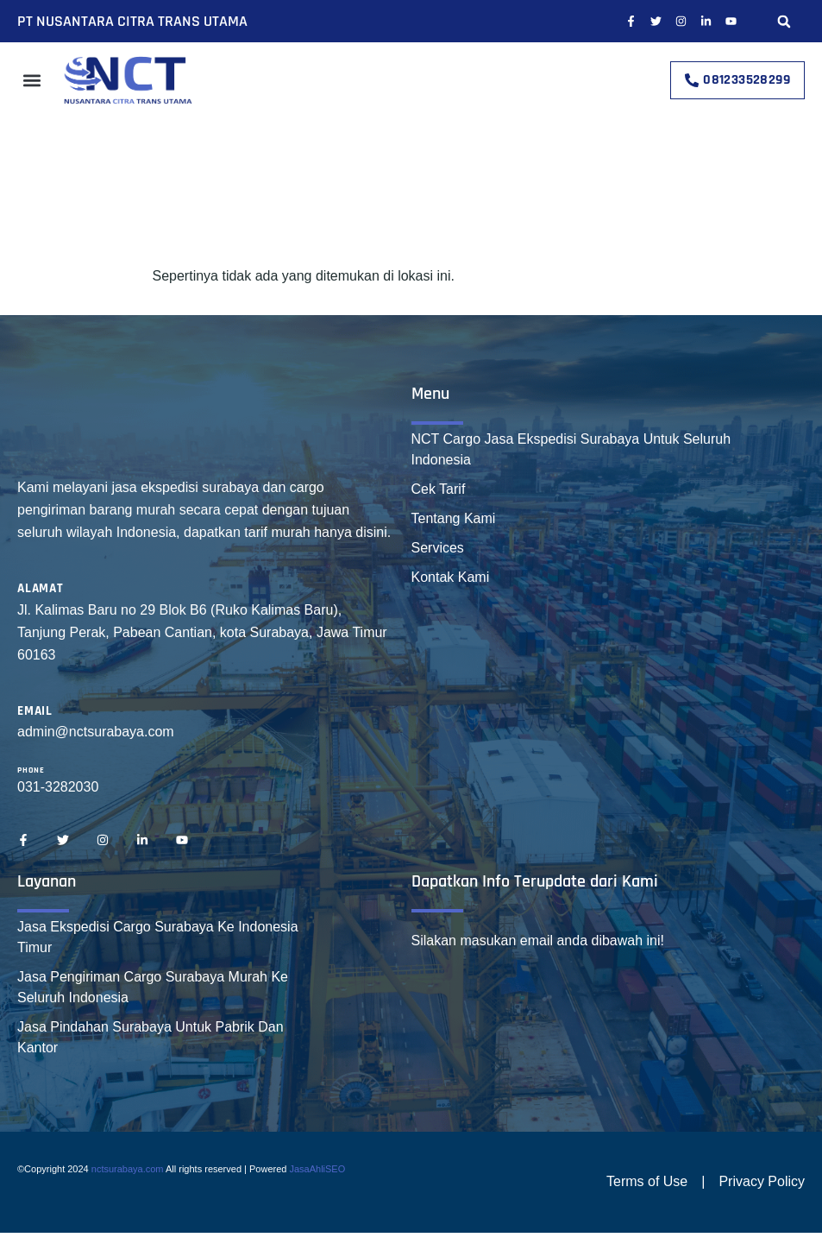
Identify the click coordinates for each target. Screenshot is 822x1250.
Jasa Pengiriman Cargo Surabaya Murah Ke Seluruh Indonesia (152, 987)
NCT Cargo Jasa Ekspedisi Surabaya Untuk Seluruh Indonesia (571, 449)
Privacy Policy (761, 1181)
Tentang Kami (453, 518)
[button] (784, 21)
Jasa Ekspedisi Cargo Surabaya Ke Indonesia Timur (157, 937)
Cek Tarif (438, 489)
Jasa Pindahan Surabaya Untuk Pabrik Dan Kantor (150, 1037)
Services (437, 547)
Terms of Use (646, 1181)
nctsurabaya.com (127, 1169)
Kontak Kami (450, 577)
